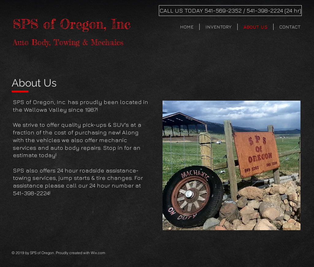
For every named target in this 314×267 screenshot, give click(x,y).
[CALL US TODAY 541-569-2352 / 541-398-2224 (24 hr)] (230, 10)
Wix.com (98, 252)
